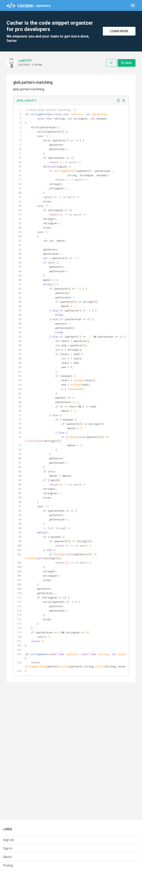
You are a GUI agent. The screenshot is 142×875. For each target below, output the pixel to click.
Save (126, 63)
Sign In (7, 848)
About (7, 857)
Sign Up (8, 840)
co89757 (25, 61)
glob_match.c (27, 100)
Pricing (8, 865)
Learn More (119, 31)
